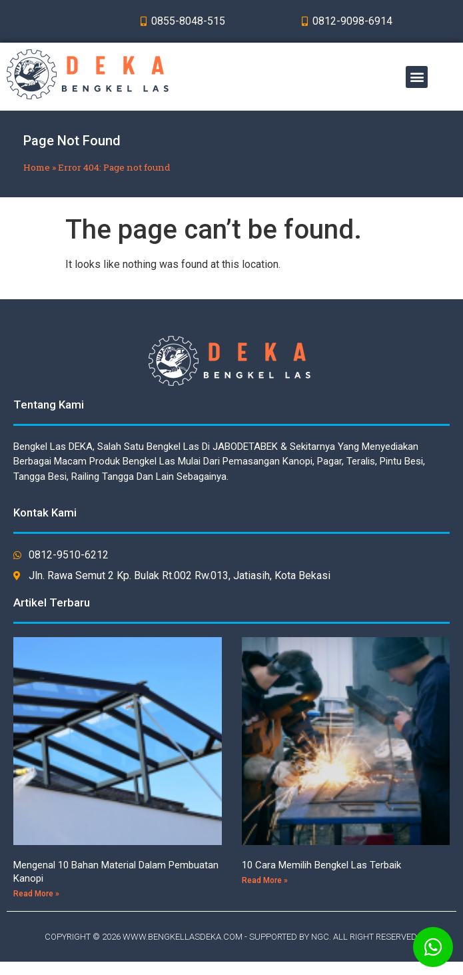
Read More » (36, 893)
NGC (320, 937)
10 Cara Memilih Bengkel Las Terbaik (321, 865)
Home (36, 167)
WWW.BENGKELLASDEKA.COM (182, 937)
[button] (417, 77)
